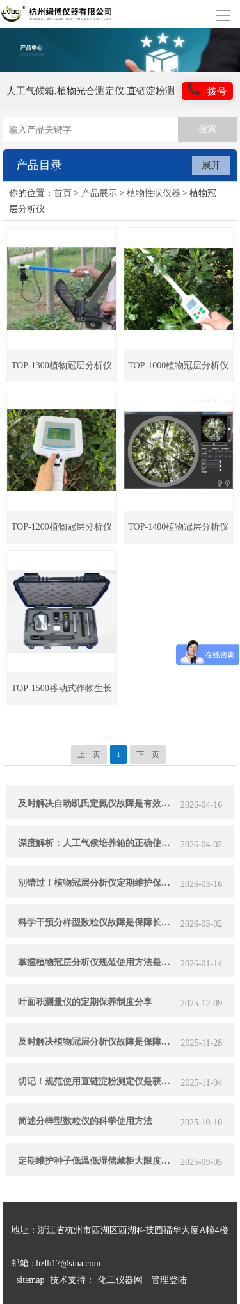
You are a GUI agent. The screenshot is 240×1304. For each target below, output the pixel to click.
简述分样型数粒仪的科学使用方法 (85, 1121)
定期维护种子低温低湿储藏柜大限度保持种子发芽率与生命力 (97, 1161)
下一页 (147, 754)
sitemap (31, 1280)
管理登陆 (169, 1280)
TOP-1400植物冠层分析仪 (178, 527)
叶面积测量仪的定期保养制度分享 (85, 1002)
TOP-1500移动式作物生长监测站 (62, 694)
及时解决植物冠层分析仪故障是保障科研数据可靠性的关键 (97, 1042)
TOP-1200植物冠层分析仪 (62, 527)
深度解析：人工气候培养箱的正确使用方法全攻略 (97, 843)
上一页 (88, 754)
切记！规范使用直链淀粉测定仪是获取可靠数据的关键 (97, 1081)
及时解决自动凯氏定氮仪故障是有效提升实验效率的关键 (97, 803)
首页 (63, 193)
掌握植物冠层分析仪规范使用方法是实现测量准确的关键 (97, 962)
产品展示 (99, 193)
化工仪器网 (120, 1280)
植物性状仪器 (153, 193)
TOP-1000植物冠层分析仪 (178, 365)
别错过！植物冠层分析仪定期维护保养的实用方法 (97, 883)
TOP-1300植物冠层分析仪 (62, 365)
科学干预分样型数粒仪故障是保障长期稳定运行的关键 (97, 922)
